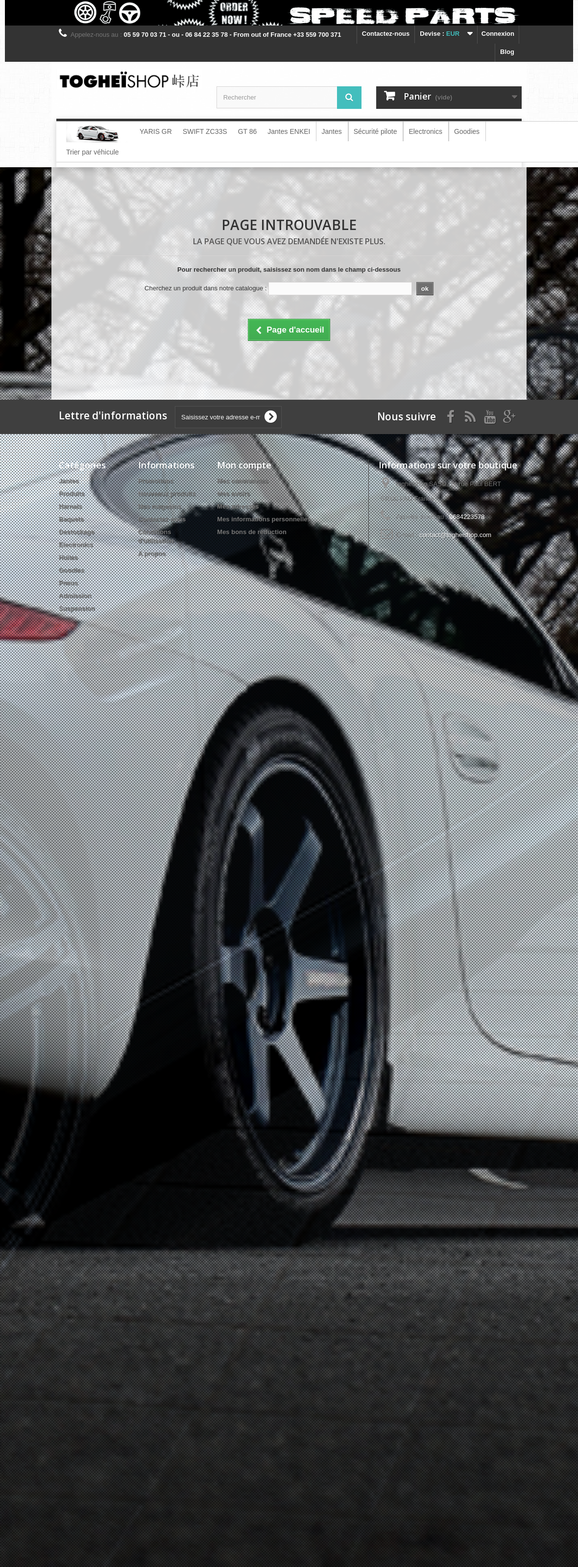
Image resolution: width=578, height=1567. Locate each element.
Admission (75, 595)
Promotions (155, 481)
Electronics (76, 544)
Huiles (68, 557)
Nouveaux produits (167, 493)
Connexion (498, 33)
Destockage (77, 532)
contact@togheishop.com (455, 535)
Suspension (77, 608)
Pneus (68, 583)
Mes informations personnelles (264, 519)
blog (507, 51)
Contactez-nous (386, 33)
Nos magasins (159, 506)
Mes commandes (242, 481)
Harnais (70, 506)
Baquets (71, 519)
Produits (72, 493)
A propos (152, 553)
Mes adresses (238, 506)
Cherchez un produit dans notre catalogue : (205, 288)
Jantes (69, 481)
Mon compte (244, 465)
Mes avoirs (233, 493)
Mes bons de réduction (252, 532)
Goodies (71, 570)
